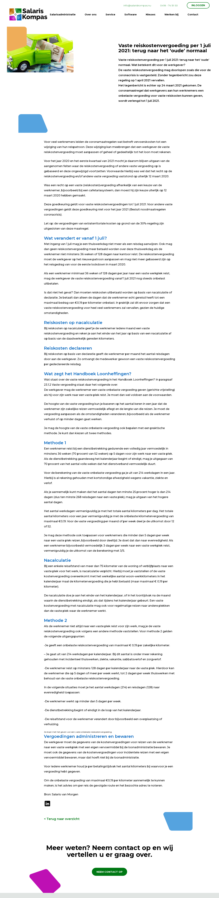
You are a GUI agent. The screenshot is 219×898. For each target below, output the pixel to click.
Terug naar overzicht (63, 819)
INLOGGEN (198, 5)
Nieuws (150, 14)
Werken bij (171, 14)
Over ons (90, 14)
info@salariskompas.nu (137, 5)
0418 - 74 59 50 (169, 5)
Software (130, 14)
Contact (193, 14)
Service (110, 14)
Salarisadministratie (63, 14)
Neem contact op (109, 871)
